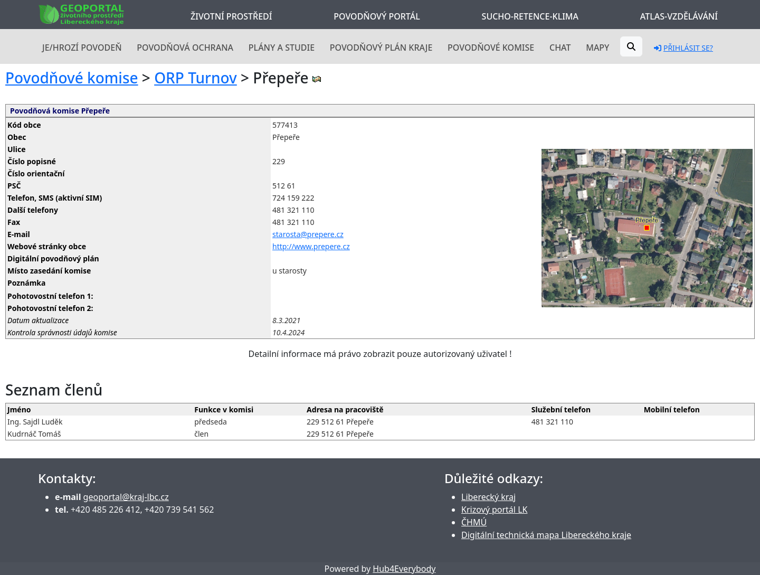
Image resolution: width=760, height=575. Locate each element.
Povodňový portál (377, 16)
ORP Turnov (195, 78)
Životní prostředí (231, 16)
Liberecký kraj (488, 497)
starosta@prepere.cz (308, 234)
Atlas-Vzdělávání (679, 16)
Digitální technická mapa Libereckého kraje (546, 535)
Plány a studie (282, 47)
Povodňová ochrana (185, 47)
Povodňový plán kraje (381, 47)
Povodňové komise (491, 47)
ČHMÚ (474, 522)
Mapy (597, 47)
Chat (560, 47)
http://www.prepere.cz (311, 246)
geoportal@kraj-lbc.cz (126, 497)
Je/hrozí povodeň (82, 47)
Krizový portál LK (494, 509)
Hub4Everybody (404, 568)
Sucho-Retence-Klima (530, 16)
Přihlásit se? (683, 48)
